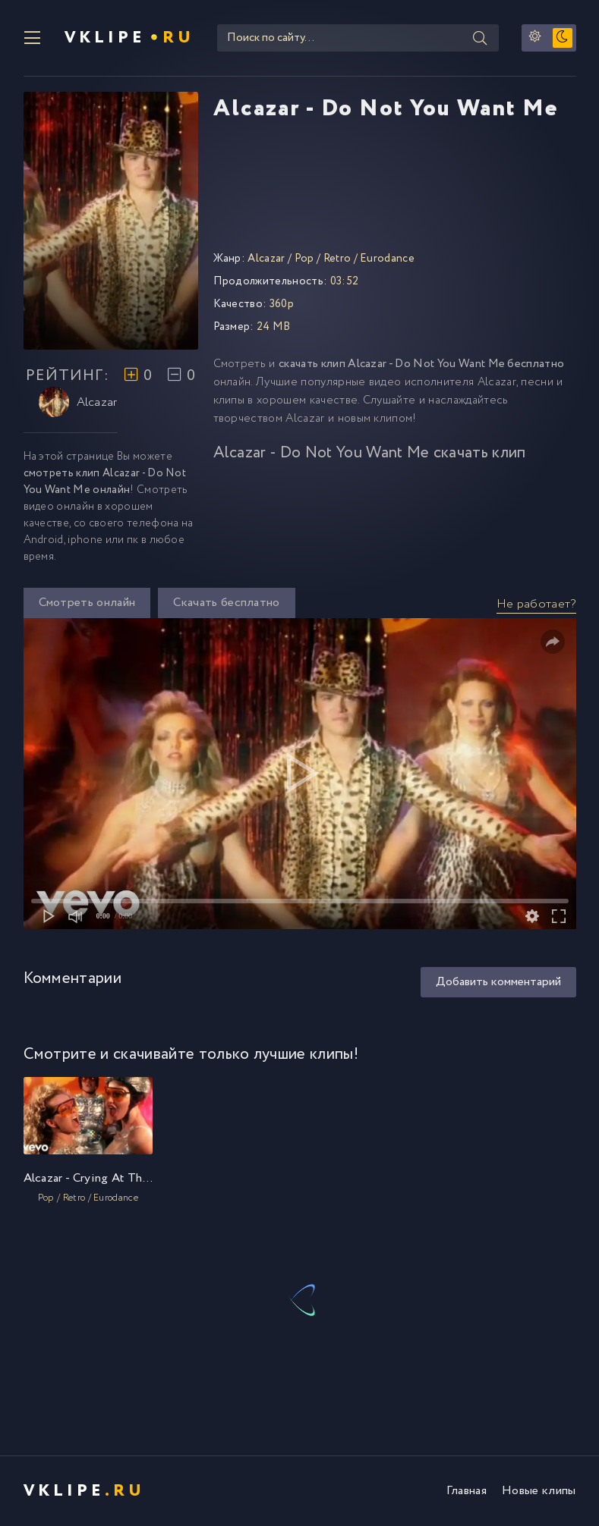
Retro (337, 258)
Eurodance (387, 258)
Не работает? (536, 604)
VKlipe (129, 38)
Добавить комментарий (498, 982)
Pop (304, 258)
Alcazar (78, 402)
